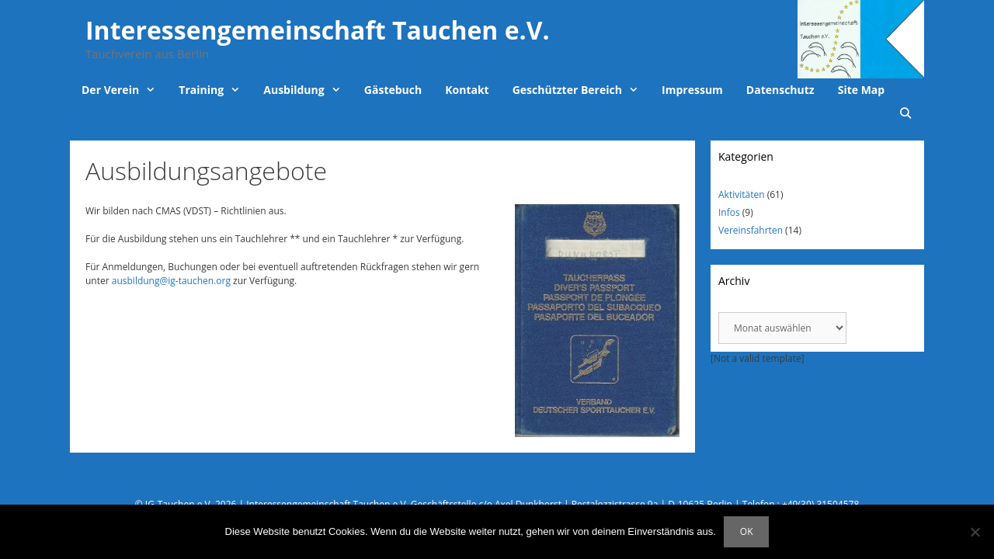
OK (746, 531)
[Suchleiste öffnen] (905, 113)
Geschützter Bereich (581, 90)
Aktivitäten (741, 194)
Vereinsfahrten (750, 230)
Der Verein (124, 90)
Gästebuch (393, 89)
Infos (729, 212)
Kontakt (466, 89)
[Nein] (974, 532)
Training (215, 90)
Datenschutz (780, 89)
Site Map (861, 89)
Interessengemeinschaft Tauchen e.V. (317, 30)
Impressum (692, 89)
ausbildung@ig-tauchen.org (171, 280)
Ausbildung (308, 90)
